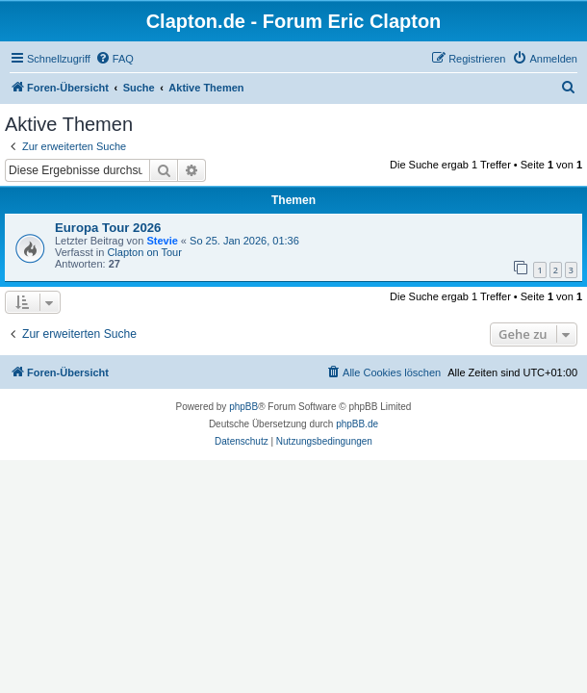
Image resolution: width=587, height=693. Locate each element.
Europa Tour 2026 (108, 227)
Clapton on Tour (144, 252)
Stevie (161, 240)
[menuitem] (114, 58)
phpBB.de (357, 424)
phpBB (243, 406)
